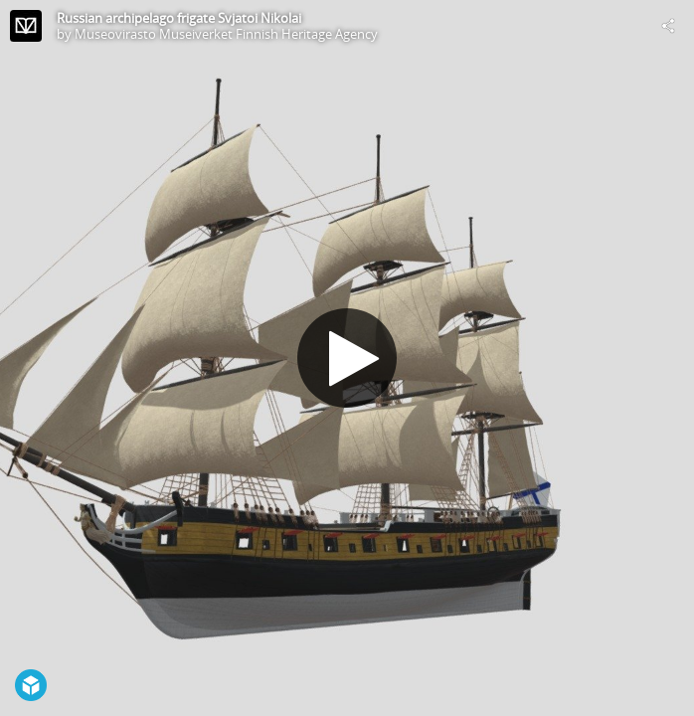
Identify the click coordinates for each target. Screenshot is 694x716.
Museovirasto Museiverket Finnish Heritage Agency (226, 34)
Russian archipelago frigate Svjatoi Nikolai (179, 18)
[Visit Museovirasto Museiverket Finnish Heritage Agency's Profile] (26, 26)
